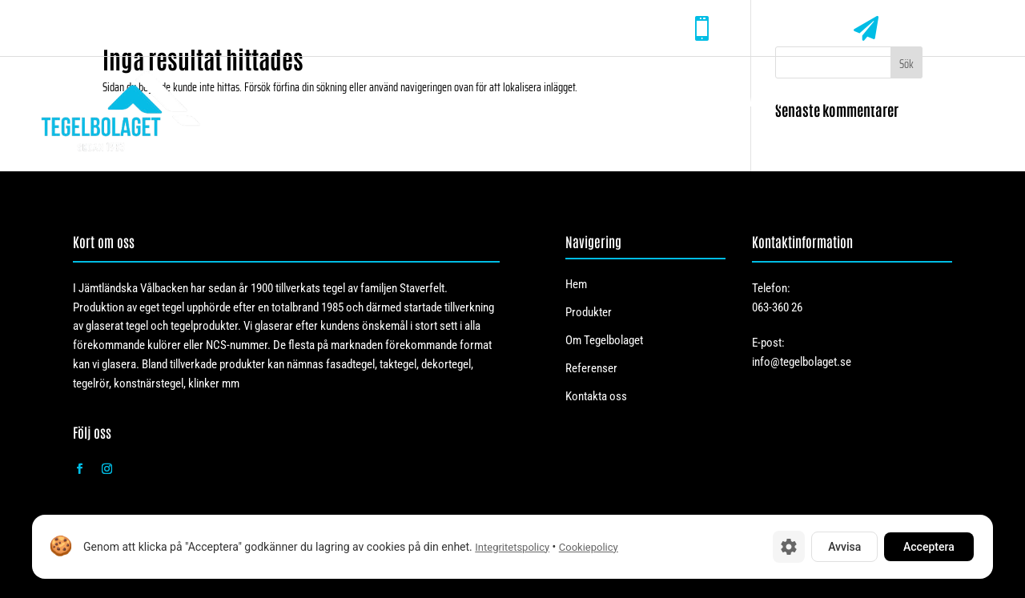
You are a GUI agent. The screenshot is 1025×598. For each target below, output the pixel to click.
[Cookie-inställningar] (789, 547)
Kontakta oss (957, 101)
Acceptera (929, 546)
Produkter (581, 101)
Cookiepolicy (588, 547)
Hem (507, 101)
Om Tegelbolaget (719, 101)
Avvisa (844, 546)
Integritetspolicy (512, 547)
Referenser (844, 101)
